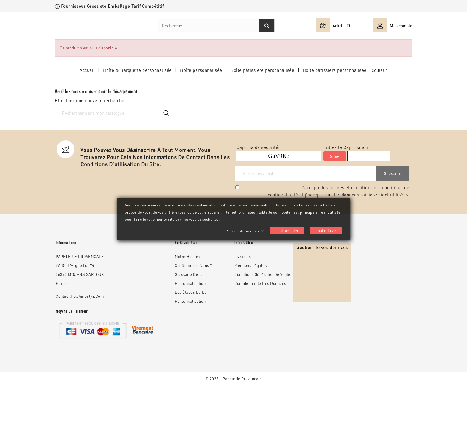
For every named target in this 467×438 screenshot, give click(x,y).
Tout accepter (287, 230)
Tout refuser (326, 230)
